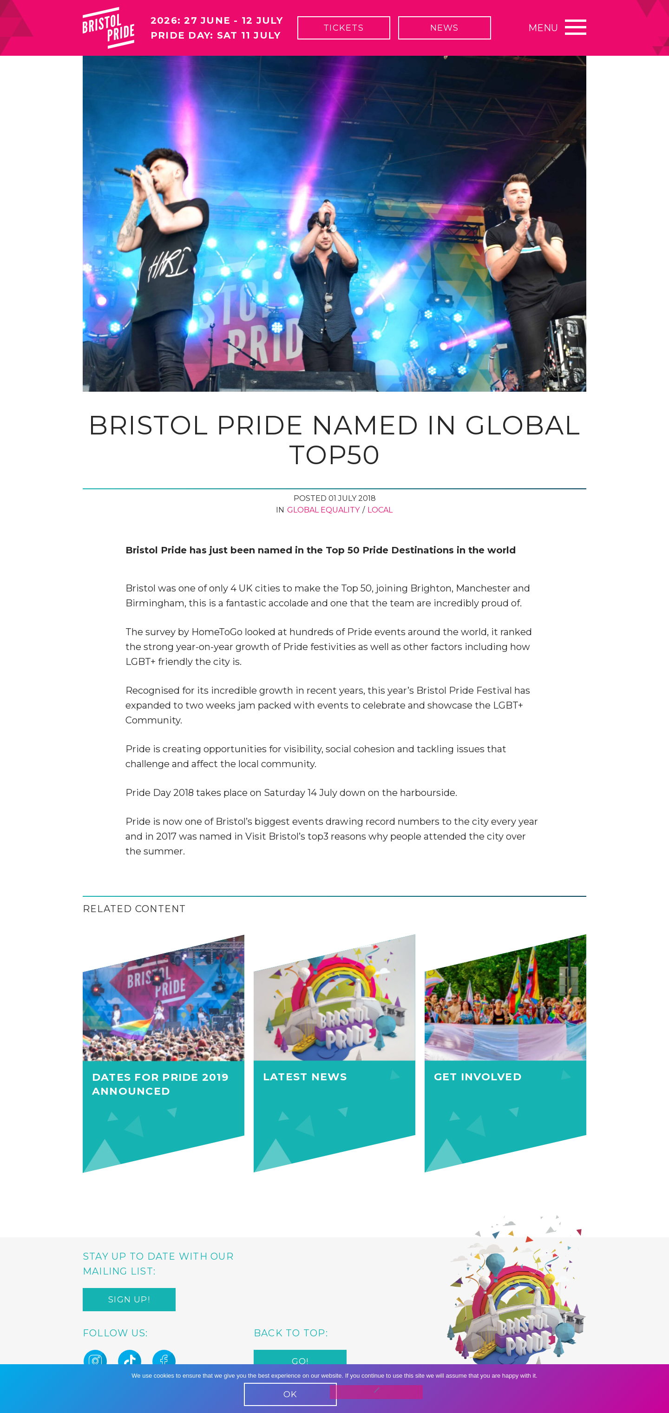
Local (380, 510)
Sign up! (129, 1300)
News (444, 28)
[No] (376, 1392)
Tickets (343, 28)
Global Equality (323, 510)
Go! (300, 1362)
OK (290, 1394)
